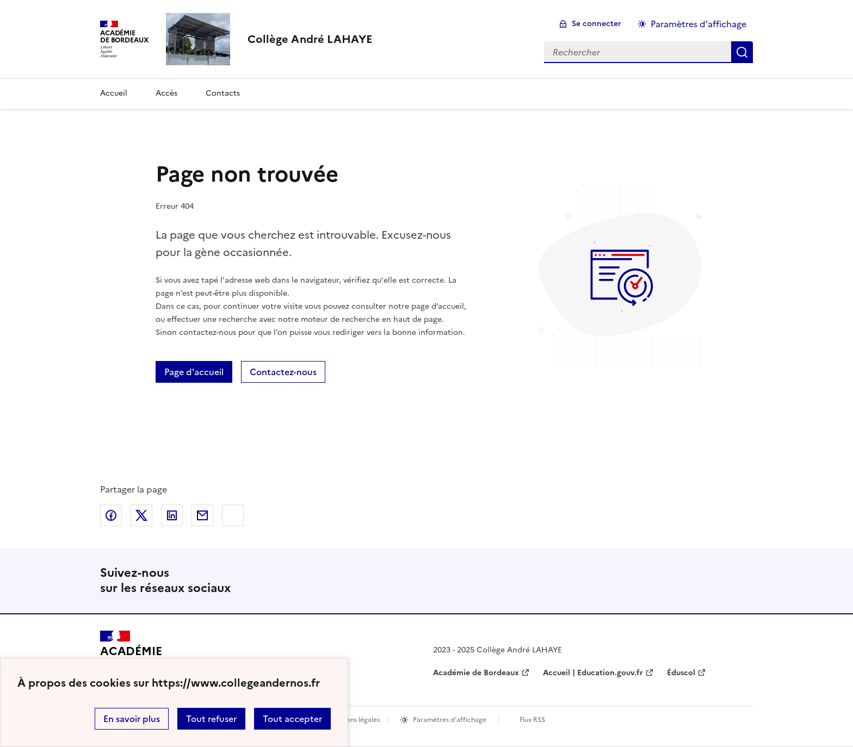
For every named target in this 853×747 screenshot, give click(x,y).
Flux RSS (532, 720)
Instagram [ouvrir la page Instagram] (705, 581)
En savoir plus (131, 718)
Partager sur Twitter (141, 515)
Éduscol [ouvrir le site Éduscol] (681, 672)
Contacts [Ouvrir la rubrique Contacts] (223, 93)
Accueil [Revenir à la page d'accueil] (113, 93)
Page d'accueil (194, 371)
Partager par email (202, 515)
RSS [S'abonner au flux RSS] (740, 581)
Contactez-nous (283, 371)
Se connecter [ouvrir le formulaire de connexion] (596, 23)
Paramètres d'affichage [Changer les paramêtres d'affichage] (698, 23)
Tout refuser (211, 718)
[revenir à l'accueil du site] (310, 39)
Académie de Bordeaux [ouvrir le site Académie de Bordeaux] (476, 672)
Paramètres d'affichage (449, 720)
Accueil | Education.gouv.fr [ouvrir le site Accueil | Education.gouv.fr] (593, 672)
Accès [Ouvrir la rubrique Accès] (166, 93)
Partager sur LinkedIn (172, 515)
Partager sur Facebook (111, 515)
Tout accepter (292, 718)
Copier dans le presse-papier (233, 515)
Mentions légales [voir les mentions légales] (354, 720)
